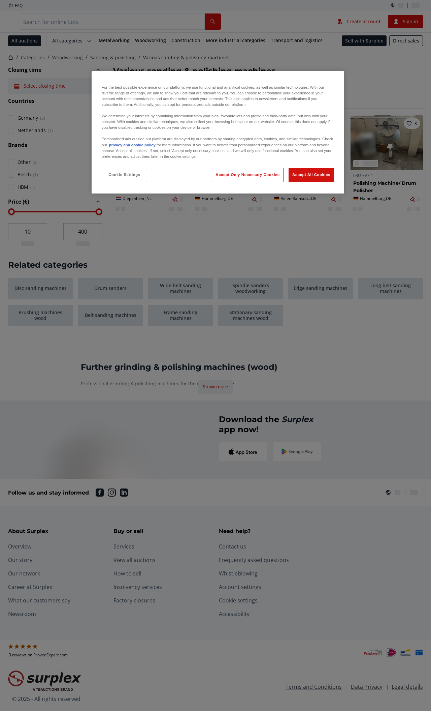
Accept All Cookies (311, 175)
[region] (218, 132)
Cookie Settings (124, 175)
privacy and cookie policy (132, 145)
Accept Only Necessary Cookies (247, 175)
